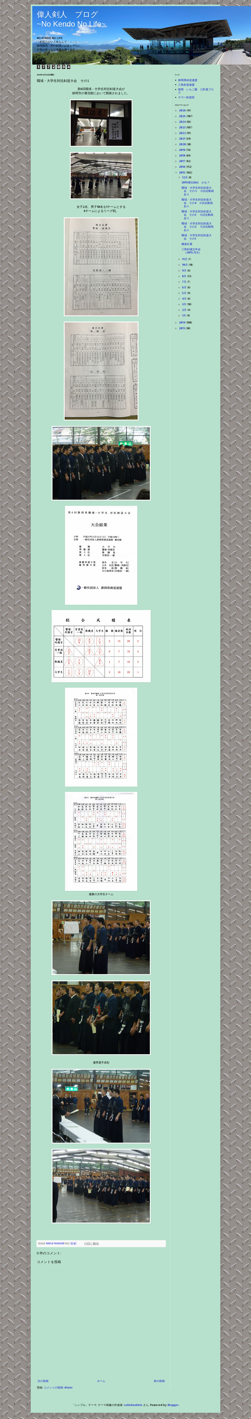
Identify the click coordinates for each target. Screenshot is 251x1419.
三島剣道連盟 (186, 84)
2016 (182, 166)
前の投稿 (159, 1381)
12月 (185, 177)
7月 (184, 281)
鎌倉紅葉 (186, 244)
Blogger (173, 1405)
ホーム (101, 1381)
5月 (184, 293)
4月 (184, 298)
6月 (184, 287)
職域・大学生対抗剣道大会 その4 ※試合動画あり (197, 203)
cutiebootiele (133, 1405)
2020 (183, 144)
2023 (182, 127)
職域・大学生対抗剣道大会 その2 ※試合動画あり (197, 227)
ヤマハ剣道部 (186, 97)
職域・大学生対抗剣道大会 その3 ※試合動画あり (197, 215)
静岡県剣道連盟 (187, 80)
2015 (182, 172)
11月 (185, 259)
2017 (182, 161)
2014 (182, 322)
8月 (184, 276)
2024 (183, 121)
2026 (183, 110)
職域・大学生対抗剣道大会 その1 (196, 236)
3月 (184, 304)
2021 (182, 138)
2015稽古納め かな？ (195, 182)
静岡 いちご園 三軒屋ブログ (196, 91)
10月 (185, 264)
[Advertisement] (101, 1354)
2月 (184, 309)
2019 (182, 149)
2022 (183, 133)
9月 (184, 270)
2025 (183, 116)
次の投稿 (43, 1381)
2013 (182, 328)
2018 (182, 155)
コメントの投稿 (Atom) (58, 1387)
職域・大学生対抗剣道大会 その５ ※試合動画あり (197, 191)
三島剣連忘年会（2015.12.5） (191, 250)
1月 (184, 315)
